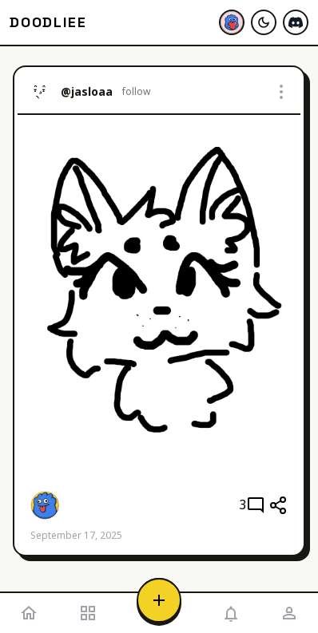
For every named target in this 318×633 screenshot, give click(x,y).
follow (136, 91)
